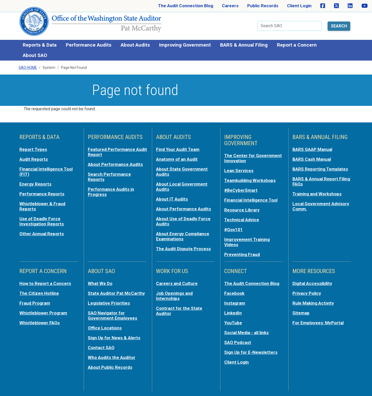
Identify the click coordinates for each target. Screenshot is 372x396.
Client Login (299, 5)
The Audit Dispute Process (183, 248)
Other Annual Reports (41, 233)
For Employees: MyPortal (318, 322)
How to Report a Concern (45, 283)
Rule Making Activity (313, 303)
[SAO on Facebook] (323, 6)
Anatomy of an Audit (177, 159)
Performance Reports (41, 193)
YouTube (233, 322)
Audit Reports (33, 159)
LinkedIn (233, 313)
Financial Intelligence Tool (250, 200)
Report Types (33, 149)
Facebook (234, 293)
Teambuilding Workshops (250, 180)
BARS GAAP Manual (312, 149)
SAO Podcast (237, 342)
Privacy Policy (306, 293)
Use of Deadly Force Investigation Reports (41, 221)
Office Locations (105, 328)
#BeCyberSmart (241, 190)
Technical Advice (241, 219)
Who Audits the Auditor (111, 357)
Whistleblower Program (43, 313)
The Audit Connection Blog (185, 5)
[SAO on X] (336, 6)
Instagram (234, 303)
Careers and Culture (177, 283)
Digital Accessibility (312, 283)
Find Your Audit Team (177, 149)
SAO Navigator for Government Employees (112, 315)
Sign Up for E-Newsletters (250, 352)
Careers (230, 5)
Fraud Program (34, 303)
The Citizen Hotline (39, 293)
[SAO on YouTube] (364, 6)
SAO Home (28, 67)
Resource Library (242, 209)
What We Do (100, 283)
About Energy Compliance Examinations (182, 236)
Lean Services (238, 170)
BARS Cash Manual (311, 159)
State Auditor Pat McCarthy (116, 293)
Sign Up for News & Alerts (114, 337)
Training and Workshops (317, 193)
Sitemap (300, 313)
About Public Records (110, 367)
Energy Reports (35, 184)
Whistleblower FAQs (39, 322)
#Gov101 (233, 229)
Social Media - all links (246, 332)
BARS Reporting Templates (320, 169)
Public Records (262, 5)
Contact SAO (101, 347)
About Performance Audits (115, 164)
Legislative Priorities (109, 303)
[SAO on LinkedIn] (350, 6)
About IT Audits (172, 199)
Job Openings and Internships (174, 296)
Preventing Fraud (242, 254)
